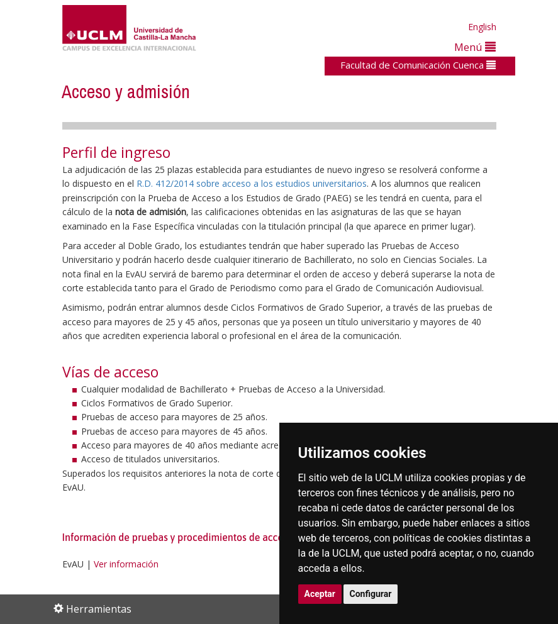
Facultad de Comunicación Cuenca (418, 64)
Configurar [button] (371, 594)
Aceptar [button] (320, 594)
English (482, 27)
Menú (475, 47)
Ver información (126, 564)
